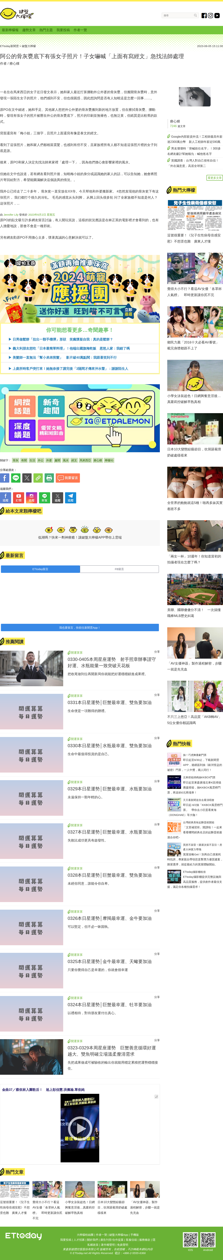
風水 (66, 460)
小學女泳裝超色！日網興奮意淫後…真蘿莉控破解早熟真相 (80, 1207)
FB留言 (119, 569)
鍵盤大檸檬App (118, 1234)
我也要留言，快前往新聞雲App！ (80, 627)
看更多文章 (215, 177)
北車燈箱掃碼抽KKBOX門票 (199, 777)
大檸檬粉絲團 (85, 1234)
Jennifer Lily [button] (11, 214)
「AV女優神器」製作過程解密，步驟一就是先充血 (145, 1207)
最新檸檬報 (10, 30)
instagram (210, 15)
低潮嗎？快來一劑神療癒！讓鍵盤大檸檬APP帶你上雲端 (80, 537)
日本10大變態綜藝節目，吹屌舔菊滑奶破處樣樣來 (112, 1207)
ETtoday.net (80, 1253)
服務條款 (144, 1239)
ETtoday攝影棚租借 (194, 871)
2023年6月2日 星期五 (41, 214)
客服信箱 (131, 1239)
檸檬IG (109, 460)
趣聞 (57, 460)
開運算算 (77, 652)
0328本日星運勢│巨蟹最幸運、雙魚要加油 (110, 875)
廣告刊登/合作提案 (111, 1239)
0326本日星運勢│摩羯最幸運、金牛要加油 (110, 918)
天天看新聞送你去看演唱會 (198, 800)
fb (204, 15)
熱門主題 (46, 30)
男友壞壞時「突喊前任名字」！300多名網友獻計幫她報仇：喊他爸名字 (194, 151)
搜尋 (195, 15)
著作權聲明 (108, 1244)
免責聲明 (122, 1244)
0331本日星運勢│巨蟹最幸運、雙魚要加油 (110, 702)
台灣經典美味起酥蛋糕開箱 (198, 822)
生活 (32, 460)
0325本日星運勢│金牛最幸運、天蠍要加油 (110, 961)
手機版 (134, 1234)
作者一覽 (80, 30)
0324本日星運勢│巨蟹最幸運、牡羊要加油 (110, 1004)
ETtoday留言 (41, 569)
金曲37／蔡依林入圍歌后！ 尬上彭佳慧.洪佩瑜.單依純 (43, 1090)
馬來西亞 (85, 460)
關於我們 (92, 1239)
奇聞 (24, 460)
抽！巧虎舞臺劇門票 (194, 754)
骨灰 (15, 460)
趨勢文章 (29, 30)
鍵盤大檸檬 (17, 13)
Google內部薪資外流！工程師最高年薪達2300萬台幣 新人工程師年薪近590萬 (194, 139)
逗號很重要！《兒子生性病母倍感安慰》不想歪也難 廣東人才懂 (15, 1207)
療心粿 (14, 63)
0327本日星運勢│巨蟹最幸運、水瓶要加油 (110, 831)
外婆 (49, 460)
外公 (40, 460)
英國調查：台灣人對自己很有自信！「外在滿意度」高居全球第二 (193, 163)
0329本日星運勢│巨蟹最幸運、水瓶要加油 (110, 788)
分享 (157, 651)
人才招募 (79, 1239)
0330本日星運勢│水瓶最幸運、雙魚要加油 (110, 745)
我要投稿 (63, 30)
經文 (74, 460)
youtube (217, 15)
